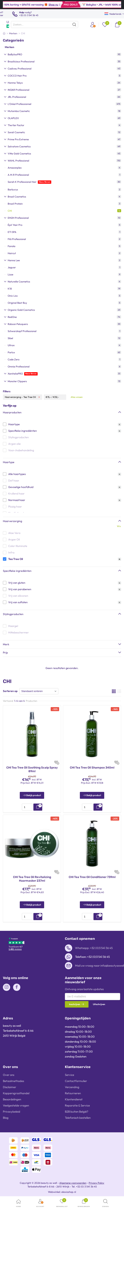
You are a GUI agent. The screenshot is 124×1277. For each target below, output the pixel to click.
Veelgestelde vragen (16, 1105)
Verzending (72, 1087)
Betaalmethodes (13, 1081)
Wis (119, 526)
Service (69, 1075)
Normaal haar (16, 500)
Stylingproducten (13, 614)
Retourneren (73, 1093)
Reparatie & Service (77, 1105)
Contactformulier (76, 1081)
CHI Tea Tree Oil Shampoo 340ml (92, 767)
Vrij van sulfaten (18, 602)
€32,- (56, 397)
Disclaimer (9, 1087)
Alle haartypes (17, 474)
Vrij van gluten (16, 582)
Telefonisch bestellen (78, 1118)
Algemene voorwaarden (72, 1182)
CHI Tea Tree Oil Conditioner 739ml (92, 877)
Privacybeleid (11, 1111)
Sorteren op (10, 691)
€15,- (48, 397)
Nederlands (112, 13)
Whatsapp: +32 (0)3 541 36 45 (94, 948)
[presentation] (44, 24)
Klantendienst (74, 1099)
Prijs (5, 652)
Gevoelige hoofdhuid (20, 487)
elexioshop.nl (68, 1191)
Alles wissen (77, 397)
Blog (5, 1118)
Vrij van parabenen (19, 589)
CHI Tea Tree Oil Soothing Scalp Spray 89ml (32, 769)
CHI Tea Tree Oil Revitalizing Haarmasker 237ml (32, 879)
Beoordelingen (12, 1099)
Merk (6, 644)
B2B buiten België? (76, 1111)
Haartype (14, 424)
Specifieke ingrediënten (22, 430)
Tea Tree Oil (15, 559)
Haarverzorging (12, 521)
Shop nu (68, 4)
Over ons (8, 1075)
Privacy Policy (96, 1182)
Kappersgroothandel (16, 1093)
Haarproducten (12, 412)
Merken (9, 47)
